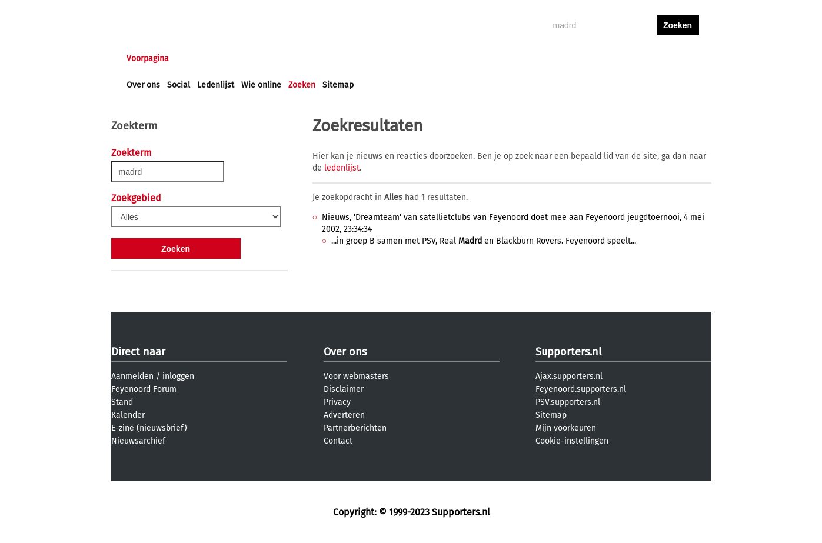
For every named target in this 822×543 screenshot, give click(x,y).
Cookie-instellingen (571, 441)
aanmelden (678, 59)
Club (333, 59)
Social (178, 85)
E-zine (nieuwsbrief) (149, 428)
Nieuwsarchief (138, 441)
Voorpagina (148, 59)
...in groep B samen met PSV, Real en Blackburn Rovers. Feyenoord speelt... (483, 241)
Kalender (128, 415)
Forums (241, 59)
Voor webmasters (356, 376)
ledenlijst (342, 168)
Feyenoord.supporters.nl (580, 389)
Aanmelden (132, 376)
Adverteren (344, 415)
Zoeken (301, 85)
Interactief (290, 59)
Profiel (369, 59)
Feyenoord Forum (144, 389)
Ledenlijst (215, 85)
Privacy (337, 402)
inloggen (632, 59)
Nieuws (198, 59)
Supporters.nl (568, 351)
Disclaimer (344, 389)
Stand (122, 402)
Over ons (143, 85)
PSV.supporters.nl (567, 402)
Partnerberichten (355, 428)
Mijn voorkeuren (565, 428)
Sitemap (338, 85)
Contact (338, 441)
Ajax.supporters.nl (569, 376)
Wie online (261, 85)
